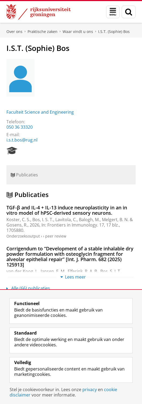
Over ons (14, 31)
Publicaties (24, 175)
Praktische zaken (42, 31)
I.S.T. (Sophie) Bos (114, 31)
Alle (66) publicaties (28, 288)
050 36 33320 (19, 127)
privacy (89, 389)
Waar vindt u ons (78, 31)
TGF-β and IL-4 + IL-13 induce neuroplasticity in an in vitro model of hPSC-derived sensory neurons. (66, 210)
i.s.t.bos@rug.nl (21, 140)
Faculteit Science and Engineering (40, 112)
